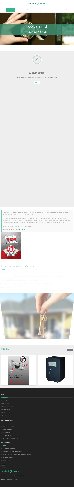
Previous (68, 350)
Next (71, 350)
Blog (3, 412)
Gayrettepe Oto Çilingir (8, 448)
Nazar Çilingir (6, 460)
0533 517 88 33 (22, 229)
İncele (37, 82)
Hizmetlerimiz (6, 409)
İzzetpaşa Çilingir (7, 429)
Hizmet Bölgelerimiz (7, 407)
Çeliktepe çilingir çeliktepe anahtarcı (12, 451)
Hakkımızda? (5, 403)
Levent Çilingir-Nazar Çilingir (10, 438)
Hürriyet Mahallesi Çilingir (9, 426)
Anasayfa (4, 401)
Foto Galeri (5, 416)
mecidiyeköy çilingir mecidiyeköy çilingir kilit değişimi (16, 454)
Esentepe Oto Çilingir (8, 457)
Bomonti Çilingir (6, 435)
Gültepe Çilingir (6, 432)
